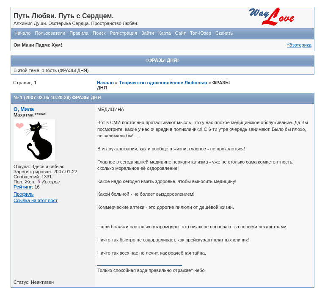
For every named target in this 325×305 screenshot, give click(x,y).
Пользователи (50, 33)
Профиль (24, 194)
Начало (22, 33)
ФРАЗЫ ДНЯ (86, 97)
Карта (164, 33)
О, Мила (24, 109)
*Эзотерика (299, 44)
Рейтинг (23, 186)
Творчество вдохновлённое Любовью (163, 82)
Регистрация (123, 33)
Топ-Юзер (200, 33)
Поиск (99, 33)
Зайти (147, 33)
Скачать (224, 33)
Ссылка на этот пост (36, 200)
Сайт (180, 33)
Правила (78, 33)
